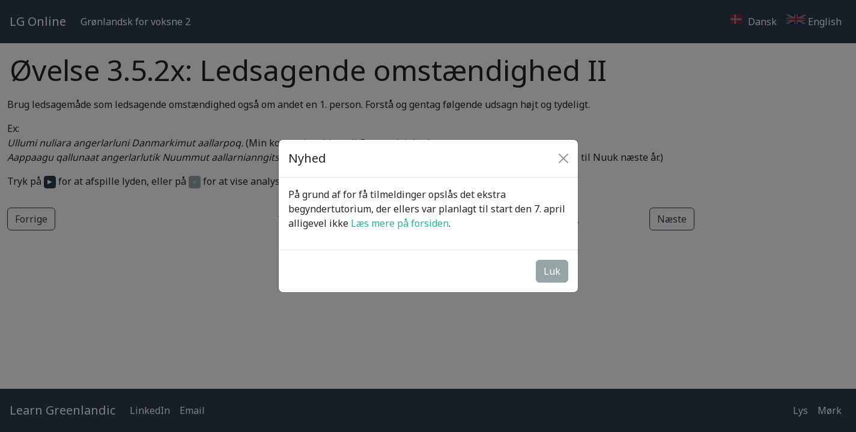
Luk (552, 271)
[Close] (563, 158)
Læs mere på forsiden (400, 223)
